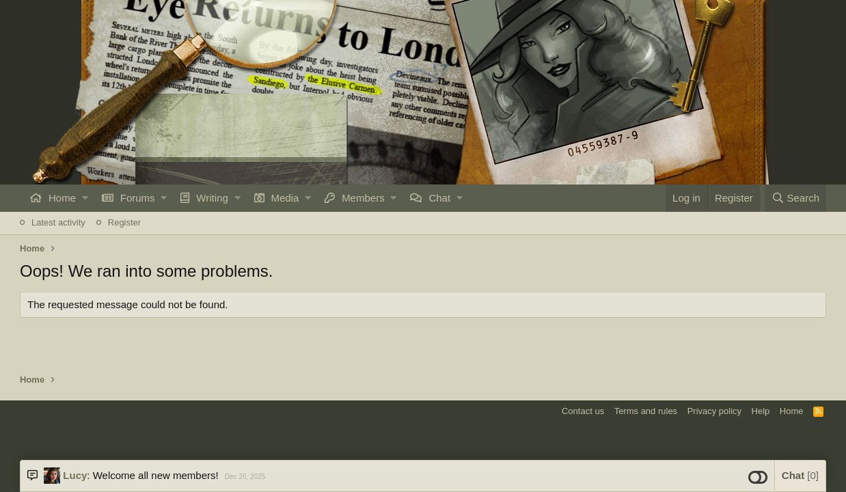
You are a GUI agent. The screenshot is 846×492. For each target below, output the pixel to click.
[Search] (795, 198)
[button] (85, 198)
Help (761, 411)
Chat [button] (800, 475)
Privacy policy (714, 411)
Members (363, 198)
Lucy (75, 475)
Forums (137, 198)
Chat (439, 198)
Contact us (583, 411)
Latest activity (58, 222)
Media (285, 198)
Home (62, 198)
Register (124, 222)
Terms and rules (645, 411)
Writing (212, 198)
